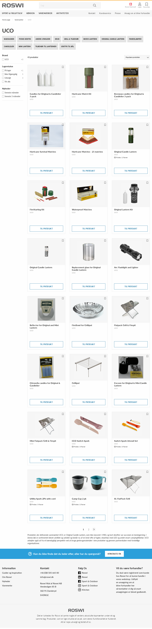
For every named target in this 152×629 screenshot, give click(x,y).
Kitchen (85, 589)
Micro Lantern (90, 39)
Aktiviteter (62, 13)
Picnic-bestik (25, 39)
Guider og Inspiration (12, 572)
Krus (57, 39)
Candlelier (9, 46)
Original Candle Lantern (113, 39)
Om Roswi (7, 577)
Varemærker (45, 13)
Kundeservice (105, 13)
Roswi (85, 572)
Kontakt (91, 13)
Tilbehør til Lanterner (45, 46)
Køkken (30, 13)
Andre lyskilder (43, 39)
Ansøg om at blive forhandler (137, 13)
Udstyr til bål (67, 46)
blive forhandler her (125, 585)
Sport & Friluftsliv (12, 13)
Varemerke (7, 585)
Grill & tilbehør (71, 39)
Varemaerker (19, 20)
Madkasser (9, 39)
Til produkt (46, 113)
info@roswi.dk (47, 577)
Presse (118, 13)
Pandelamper (135, 39)
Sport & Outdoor (90, 581)
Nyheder (6, 581)
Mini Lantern (25, 46)
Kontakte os (114, 554)
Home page (6, 20)
